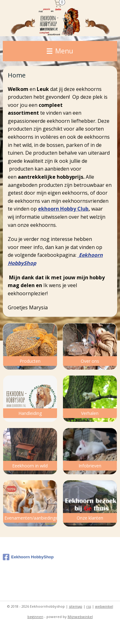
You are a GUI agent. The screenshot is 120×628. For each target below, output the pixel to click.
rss (88, 606)
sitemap (75, 606)
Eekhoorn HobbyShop (28, 557)
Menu (60, 51)
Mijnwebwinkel (80, 616)
